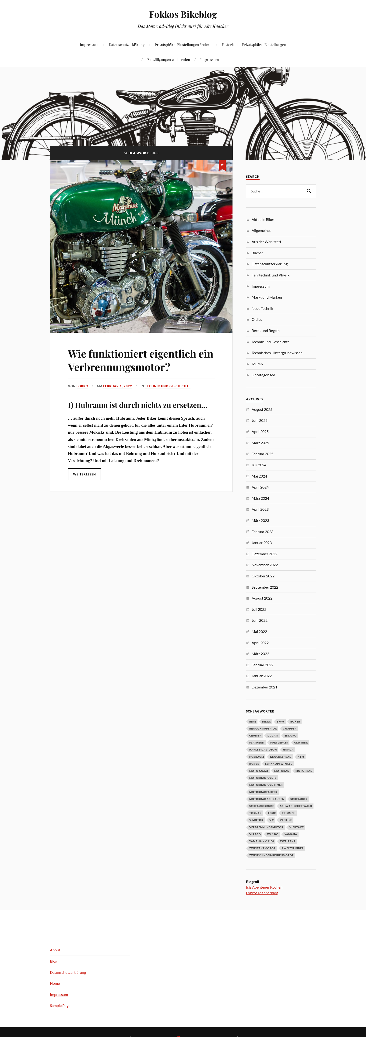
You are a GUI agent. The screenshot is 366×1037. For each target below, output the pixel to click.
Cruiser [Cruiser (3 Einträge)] (255, 735)
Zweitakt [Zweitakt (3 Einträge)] (288, 841)
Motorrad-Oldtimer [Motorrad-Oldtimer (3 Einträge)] (266, 784)
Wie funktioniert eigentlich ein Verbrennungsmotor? (140, 360)
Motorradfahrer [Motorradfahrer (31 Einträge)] (263, 791)
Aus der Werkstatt (266, 241)
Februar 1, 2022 (117, 386)
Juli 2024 (259, 465)
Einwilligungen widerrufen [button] (168, 59)
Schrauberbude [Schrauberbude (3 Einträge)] (261, 805)
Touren (257, 364)
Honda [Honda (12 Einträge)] (288, 749)
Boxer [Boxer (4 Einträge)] (295, 721)
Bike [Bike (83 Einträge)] (252, 721)
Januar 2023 (262, 542)
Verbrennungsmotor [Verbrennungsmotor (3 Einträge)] (266, 827)
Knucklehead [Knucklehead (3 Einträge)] (281, 756)
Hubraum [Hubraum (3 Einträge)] (256, 756)
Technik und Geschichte (167, 386)
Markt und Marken (267, 297)
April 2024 (260, 487)
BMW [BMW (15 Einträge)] (280, 721)
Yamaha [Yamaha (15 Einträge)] (291, 834)
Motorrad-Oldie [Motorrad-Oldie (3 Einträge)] (262, 777)
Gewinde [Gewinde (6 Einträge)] (301, 742)
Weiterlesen (84, 474)
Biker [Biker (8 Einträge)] (266, 721)
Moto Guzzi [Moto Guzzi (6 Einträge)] (258, 770)
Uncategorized (263, 375)
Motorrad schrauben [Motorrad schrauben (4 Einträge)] (266, 798)
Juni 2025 (259, 420)
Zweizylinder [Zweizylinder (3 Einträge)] (293, 848)
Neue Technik (262, 308)
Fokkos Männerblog (262, 892)
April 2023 (260, 509)
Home (55, 983)
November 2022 (265, 564)
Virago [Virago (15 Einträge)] (255, 834)
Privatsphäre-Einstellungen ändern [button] (183, 44)
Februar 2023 (262, 531)
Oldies (257, 319)
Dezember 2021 (264, 687)
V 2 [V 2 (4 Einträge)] (271, 819)
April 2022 (260, 642)
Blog (53, 961)
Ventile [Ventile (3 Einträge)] (286, 819)
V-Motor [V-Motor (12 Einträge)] (256, 819)
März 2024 (260, 498)
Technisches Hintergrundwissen (277, 352)
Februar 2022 (262, 665)
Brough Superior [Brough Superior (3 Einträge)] (263, 728)
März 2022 (260, 653)
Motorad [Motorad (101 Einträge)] (281, 770)
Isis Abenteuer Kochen (264, 887)
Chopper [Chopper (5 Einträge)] (289, 728)
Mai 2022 (259, 631)
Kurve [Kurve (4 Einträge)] (254, 763)
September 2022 (265, 587)
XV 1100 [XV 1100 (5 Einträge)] (272, 834)
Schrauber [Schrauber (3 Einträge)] (298, 798)
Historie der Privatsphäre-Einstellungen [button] (254, 44)
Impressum (89, 44)
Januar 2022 (262, 676)
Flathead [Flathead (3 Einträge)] (256, 742)
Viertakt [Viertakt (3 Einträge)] (296, 827)
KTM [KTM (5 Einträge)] (301, 756)
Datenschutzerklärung (126, 44)
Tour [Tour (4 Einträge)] (272, 812)
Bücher (257, 253)
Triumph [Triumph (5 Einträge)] (289, 812)
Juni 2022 (259, 620)
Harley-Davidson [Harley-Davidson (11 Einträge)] (263, 749)
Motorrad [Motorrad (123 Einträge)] (304, 770)
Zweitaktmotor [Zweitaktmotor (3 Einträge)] (262, 848)
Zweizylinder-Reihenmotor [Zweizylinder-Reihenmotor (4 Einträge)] (271, 855)
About (55, 950)
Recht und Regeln (266, 330)
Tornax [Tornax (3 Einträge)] (255, 812)
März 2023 (260, 520)
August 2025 (262, 409)
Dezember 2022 (264, 554)
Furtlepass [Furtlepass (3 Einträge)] (279, 742)
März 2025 (260, 442)
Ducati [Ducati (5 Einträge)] (272, 735)
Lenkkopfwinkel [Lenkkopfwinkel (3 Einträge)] (278, 763)
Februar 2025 (262, 453)
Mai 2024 (259, 476)
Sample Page (60, 1005)
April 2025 (260, 431)
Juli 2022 (259, 609)
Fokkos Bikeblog (183, 14)
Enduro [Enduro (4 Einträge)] (291, 735)
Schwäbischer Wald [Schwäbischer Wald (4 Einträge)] (296, 805)
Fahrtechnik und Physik (270, 275)
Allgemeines (261, 230)
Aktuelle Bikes (263, 219)
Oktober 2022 (263, 576)
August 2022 (262, 598)
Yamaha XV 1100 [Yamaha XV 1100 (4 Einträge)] (261, 841)
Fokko (82, 386)
